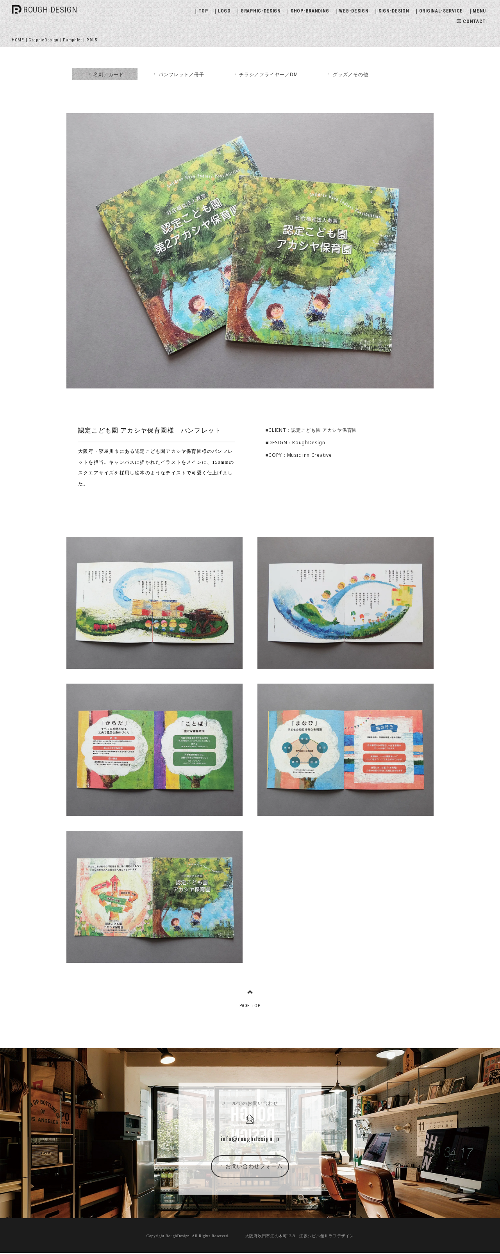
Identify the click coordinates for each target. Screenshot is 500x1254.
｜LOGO (222, 11)
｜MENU (477, 11)
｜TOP (200, 11)
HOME (18, 40)
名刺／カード (105, 74)
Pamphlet (72, 40)
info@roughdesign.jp (250, 1138)
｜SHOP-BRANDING (307, 11)
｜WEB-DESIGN (351, 11)
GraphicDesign (44, 40)
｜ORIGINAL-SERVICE (438, 11)
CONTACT (471, 21)
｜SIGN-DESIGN (391, 11)
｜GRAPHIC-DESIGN (258, 11)
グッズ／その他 (347, 74)
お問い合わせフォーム (250, 1166)
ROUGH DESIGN (50, 9)
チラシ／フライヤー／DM (265, 74)
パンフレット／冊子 (178, 74)
